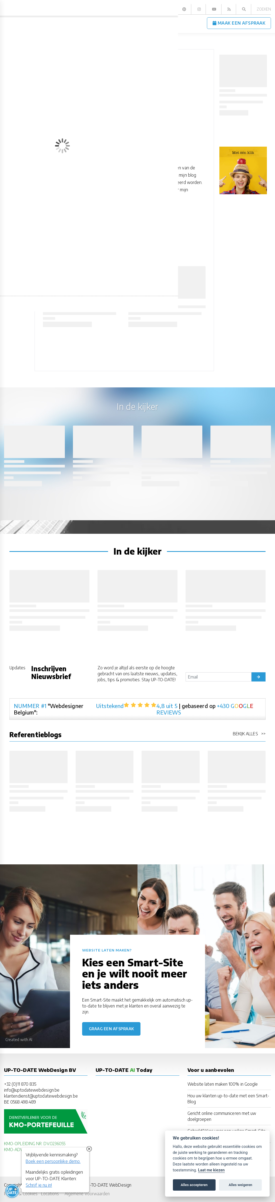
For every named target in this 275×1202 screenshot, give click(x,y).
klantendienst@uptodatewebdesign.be (41, 1095)
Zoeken (264, 9)
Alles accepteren (194, 1185)
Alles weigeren (240, 1185)
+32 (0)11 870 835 (20, 1083)
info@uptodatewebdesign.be (31, 1089)
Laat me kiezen (211, 1170)
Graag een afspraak (111, 1028)
